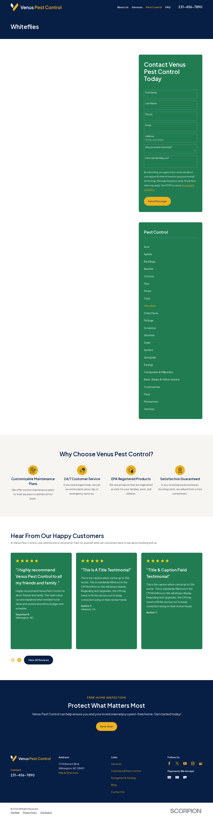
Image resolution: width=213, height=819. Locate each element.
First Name (151, 92)
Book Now (106, 726)
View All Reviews (38, 659)
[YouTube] (185, 763)
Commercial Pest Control (126, 770)
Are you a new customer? (158, 147)
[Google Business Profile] (200, 763)
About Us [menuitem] (122, 7)
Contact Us (117, 791)
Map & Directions (69, 772)
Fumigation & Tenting (123, 777)
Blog (114, 784)
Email (148, 125)
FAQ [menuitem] (168, 7)
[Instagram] (193, 763)
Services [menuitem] (137, 7)
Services (116, 763)
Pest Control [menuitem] (154, 7)
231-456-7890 (190, 7)
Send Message (157, 201)
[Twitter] (177, 763)
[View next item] (19, 660)
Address (149, 136)
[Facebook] (169, 763)
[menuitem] (170, 246)
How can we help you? (157, 158)
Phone (148, 114)
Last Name (151, 103)
